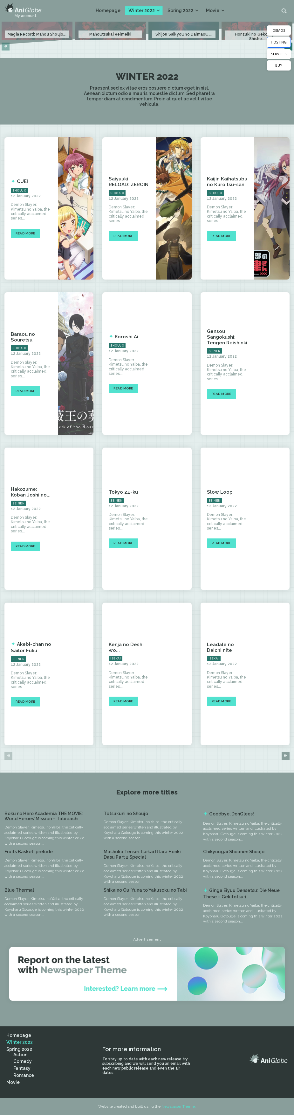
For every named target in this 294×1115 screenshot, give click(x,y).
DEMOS (279, 30)
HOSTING (279, 42)
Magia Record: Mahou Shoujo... (37, 34)
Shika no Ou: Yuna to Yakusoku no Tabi (145, 890)
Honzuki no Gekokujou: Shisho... (257, 36)
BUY (278, 65)
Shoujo (19, 190)
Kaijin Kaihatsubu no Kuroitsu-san (226, 182)
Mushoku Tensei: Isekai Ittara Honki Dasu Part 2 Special (142, 854)
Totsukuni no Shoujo (126, 813)
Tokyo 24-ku (122, 492)
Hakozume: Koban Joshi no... (31, 492)
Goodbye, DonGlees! (231, 813)
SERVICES (278, 53)
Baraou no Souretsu (22, 337)
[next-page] (286, 756)
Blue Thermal (19, 890)
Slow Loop (218, 492)
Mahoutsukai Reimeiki (110, 34)
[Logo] (23, 8)
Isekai (115, 658)
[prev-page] (6, 47)
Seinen (215, 350)
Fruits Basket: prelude (28, 851)
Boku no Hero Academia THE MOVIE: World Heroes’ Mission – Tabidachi (43, 816)
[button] (284, 11)
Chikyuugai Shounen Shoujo (233, 851)
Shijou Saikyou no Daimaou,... (183, 34)
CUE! (22, 181)
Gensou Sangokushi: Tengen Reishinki (225, 337)
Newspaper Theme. (178, 1106)
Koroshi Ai (125, 336)
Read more (25, 233)
